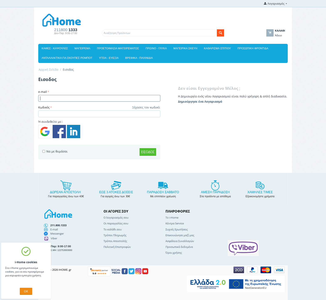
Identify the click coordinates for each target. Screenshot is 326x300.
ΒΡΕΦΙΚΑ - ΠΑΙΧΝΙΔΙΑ (139, 57)
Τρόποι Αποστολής (115, 241)
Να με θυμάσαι (55, 151)
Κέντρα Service (174, 223)
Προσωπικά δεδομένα (179, 247)
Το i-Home (171, 217)
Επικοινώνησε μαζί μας (179, 235)
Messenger (57, 233)
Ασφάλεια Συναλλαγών (179, 241)
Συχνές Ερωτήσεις (176, 229)
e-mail (42, 92)
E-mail (54, 229)
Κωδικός (44, 107)
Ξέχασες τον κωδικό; (146, 107)
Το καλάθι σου (113, 229)
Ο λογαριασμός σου (116, 217)
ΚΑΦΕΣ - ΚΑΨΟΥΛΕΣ (55, 48)
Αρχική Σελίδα (48, 69)
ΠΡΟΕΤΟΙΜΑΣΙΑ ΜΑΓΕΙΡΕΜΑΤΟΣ (118, 48)
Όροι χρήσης (173, 253)
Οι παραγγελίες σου (116, 223)
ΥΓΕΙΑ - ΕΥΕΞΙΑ (109, 57)
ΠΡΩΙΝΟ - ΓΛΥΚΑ (156, 48)
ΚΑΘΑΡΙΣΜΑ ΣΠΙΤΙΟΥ (217, 48)
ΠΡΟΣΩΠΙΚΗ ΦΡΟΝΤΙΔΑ (252, 48)
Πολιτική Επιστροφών (117, 247)
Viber (54, 238)
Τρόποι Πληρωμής (115, 235)
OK (26, 291)
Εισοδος (147, 152)
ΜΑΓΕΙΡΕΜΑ (82, 48)
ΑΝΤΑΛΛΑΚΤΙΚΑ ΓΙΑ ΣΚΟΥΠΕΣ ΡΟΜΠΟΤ (67, 57)
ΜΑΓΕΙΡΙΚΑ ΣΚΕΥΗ (185, 48)
